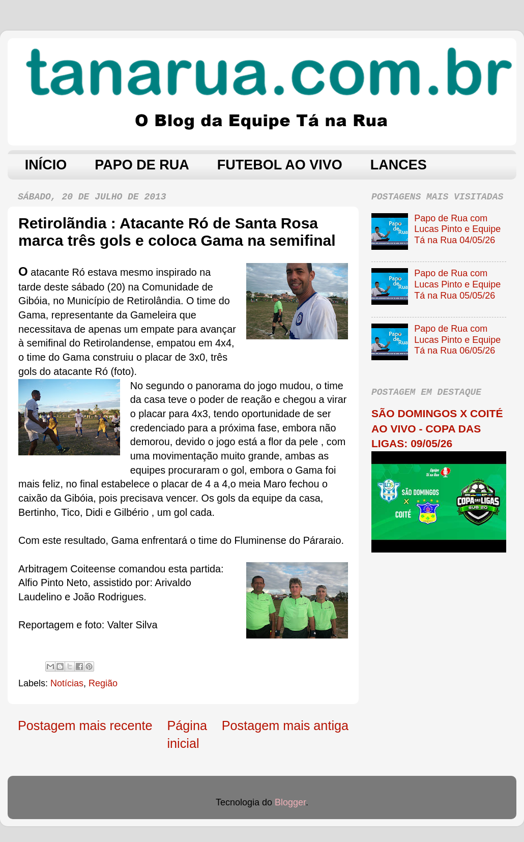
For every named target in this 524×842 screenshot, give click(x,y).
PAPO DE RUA (142, 164)
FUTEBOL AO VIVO (279, 164)
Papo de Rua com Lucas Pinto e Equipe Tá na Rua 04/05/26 (457, 229)
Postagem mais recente (85, 725)
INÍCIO (46, 164)
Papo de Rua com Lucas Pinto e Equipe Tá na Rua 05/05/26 (457, 284)
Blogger (290, 802)
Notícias (66, 683)
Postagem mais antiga (285, 725)
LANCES (398, 164)
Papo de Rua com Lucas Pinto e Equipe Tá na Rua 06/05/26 (457, 340)
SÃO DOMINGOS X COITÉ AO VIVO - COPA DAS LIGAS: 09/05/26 (437, 428)
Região (103, 683)
